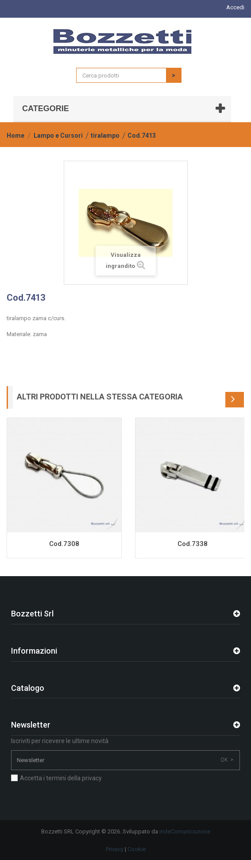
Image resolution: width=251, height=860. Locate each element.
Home (15, 135)
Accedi (235, 7)
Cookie (136, 849)
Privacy (115, 849)
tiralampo (105, 135)
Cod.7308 (64, 544)
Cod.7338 (193, 544)
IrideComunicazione (184, 831)
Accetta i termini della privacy (61, 778)
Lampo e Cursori (58, 135)
